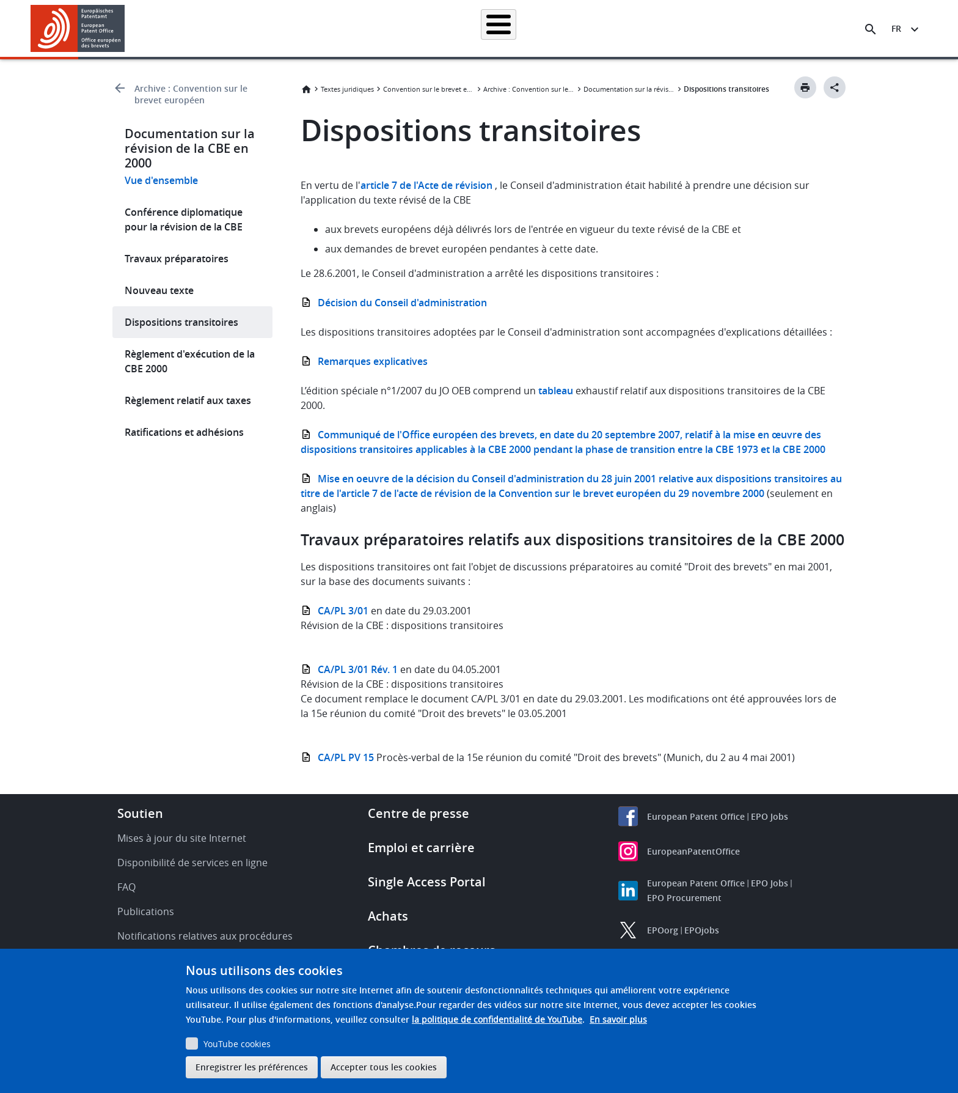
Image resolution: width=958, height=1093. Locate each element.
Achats (388, 916)
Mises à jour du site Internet (181, 838)
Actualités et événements (605, 28)
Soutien (140, 813)
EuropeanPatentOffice (693, 851)
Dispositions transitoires (181, 322)
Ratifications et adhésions (184, 432)
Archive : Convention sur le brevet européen (190, 94)
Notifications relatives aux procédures (205, 936)
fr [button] (896, 28)
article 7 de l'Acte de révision (426, 185)
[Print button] (805, 87)
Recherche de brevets (292, 28)
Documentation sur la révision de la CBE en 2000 (629, 89)
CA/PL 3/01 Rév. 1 (358, 669)
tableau (554, 390)
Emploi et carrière (421, 847)
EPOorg (662, 930)
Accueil (217, 28)
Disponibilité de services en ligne (192, 862)
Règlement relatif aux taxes (188, 400)
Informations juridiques (494, 28)
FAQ (126, 887)
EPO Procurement (684, 897)
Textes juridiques (347, 89)
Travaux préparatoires (177, 258)
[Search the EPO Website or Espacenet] (871, 29)
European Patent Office (696, 816)
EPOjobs (701, 930)
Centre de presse (418, 813)
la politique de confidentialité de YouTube (497, 1019)
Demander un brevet (391, 28)
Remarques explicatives (373, 361)
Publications (145, 911)
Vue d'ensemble (161, 180)
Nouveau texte (159, 290)
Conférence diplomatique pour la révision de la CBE (184, 219)
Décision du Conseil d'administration (402, 302)
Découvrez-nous (763, 28)
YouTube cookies (237, 1044)
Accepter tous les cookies (384, 1067)
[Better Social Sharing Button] (835, 87)
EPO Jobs (769, 816)
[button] (126, 29)
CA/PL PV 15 (346, 757)
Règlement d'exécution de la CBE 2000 (190, 361)
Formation (693, 28)
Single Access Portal (427, 882)
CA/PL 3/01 (343, 610)
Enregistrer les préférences (252, 1067)
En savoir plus (618, 1019)
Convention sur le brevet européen (429, 89)
